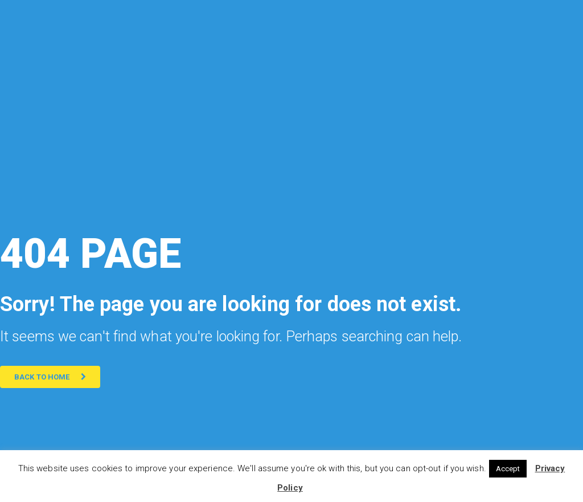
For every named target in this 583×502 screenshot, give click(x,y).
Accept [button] (508, 468)
